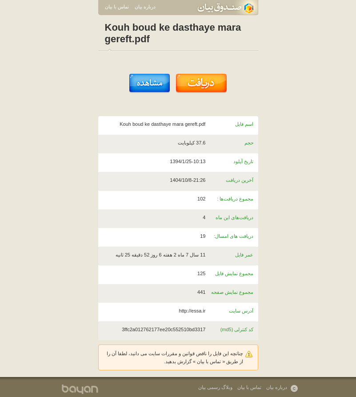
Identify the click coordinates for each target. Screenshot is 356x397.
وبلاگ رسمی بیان (215, 387)
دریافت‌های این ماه (234, 217)
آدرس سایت (241, 310)
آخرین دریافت (239, 180)
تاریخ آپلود (243, 161)
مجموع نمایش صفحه (232, 292)
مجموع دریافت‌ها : (235, 198)
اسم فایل (244, 124)
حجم (249, 142)
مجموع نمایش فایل (234, 273)
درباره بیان (145, 6)
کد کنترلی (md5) (237, 329)
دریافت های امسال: (233, 236)
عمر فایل (244, 254)
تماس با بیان (117, 6)
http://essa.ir (192, 310)
